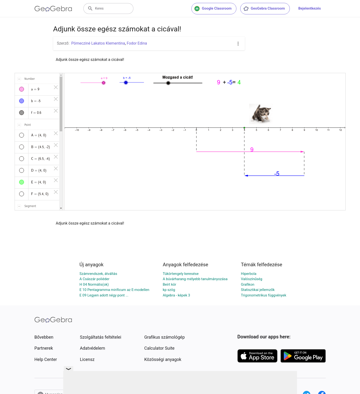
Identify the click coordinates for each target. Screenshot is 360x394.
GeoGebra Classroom (264, 9)
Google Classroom (213, 9)
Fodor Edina (137, 43)
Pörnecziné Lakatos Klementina (98, 43)
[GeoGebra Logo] (53, 9)
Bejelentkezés (309, 8)
